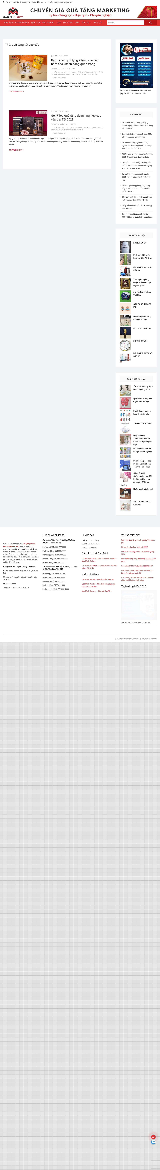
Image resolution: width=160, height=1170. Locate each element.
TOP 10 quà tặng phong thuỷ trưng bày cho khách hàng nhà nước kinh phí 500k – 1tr (136, 188)
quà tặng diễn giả (83, 72)
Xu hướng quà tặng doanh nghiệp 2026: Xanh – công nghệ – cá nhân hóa (136, 177)
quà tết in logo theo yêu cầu (86, 74)
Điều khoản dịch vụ (89, 818)
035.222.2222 (60, 818)
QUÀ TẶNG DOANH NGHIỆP (16, 23)
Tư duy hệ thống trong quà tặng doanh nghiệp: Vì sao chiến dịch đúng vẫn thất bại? (137, 125)
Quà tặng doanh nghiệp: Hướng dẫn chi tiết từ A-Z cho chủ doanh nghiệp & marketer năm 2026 (137, 165)
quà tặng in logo (85, 128)
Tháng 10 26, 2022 (60, 111)
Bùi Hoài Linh (62, 124)
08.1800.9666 (59, 848)
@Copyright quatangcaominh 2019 (127, 909)
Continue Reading (18, 91)
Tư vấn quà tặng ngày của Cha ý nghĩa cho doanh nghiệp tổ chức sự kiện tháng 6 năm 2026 (136, 145)
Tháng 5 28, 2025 (59, 56)
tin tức (72, 69)
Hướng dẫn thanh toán (91, 814)
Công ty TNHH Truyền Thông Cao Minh (19, 837)
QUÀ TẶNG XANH (64, 23)
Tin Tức (86, 23)
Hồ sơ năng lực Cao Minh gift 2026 (134, 818)
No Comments (60, 78)
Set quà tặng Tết (64, 130)
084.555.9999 (60, 822)
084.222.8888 (62, 829)
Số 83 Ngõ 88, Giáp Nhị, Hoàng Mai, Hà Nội (20, 2)
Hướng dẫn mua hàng (90, 810)
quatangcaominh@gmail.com (62, 2)
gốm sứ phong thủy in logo (64, 72)
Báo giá (98, 23)
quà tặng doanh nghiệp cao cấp (66, 128)
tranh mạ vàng (77, 130)
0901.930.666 (59, 833)
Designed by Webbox (149, 909)
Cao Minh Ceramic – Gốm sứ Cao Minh (97, 862)
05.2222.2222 (44, 2)
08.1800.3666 (63, 860)
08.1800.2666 (60, 852)
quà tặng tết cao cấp (66, 74)
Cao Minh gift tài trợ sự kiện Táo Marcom (137, 836)
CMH (77, 23)
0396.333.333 (60, 825)
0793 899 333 (59, 856)
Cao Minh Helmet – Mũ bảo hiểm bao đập (98, 850)
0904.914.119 (60, 844)
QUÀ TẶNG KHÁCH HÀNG (42, 23)
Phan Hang (61, 69)
